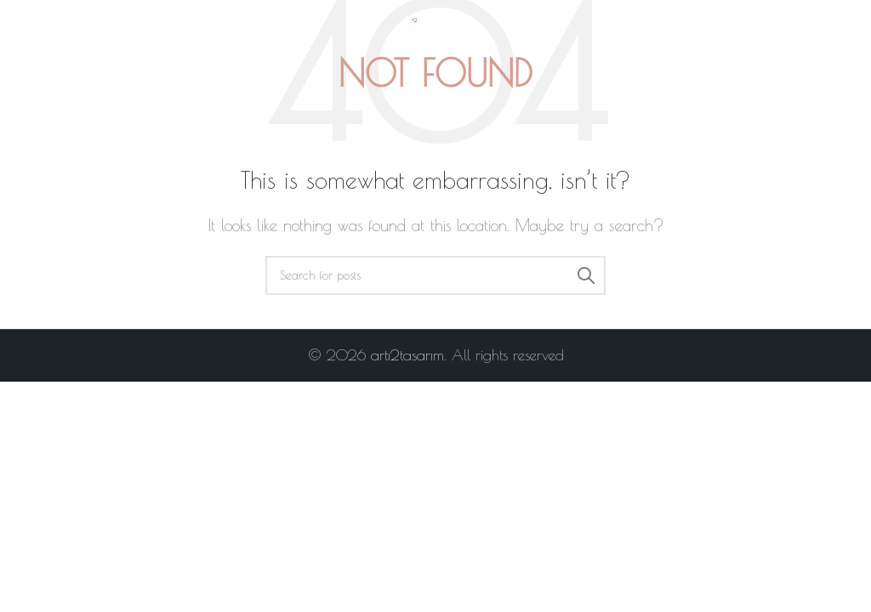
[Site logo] (435, 23)
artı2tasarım (407, 355)
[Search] (435, 275)
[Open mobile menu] (45, 25)
